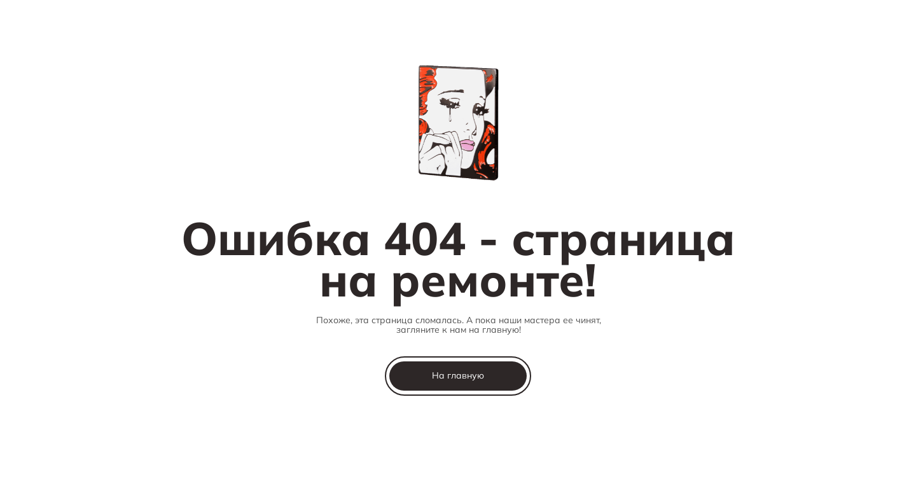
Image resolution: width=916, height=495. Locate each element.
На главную (458, 375)
